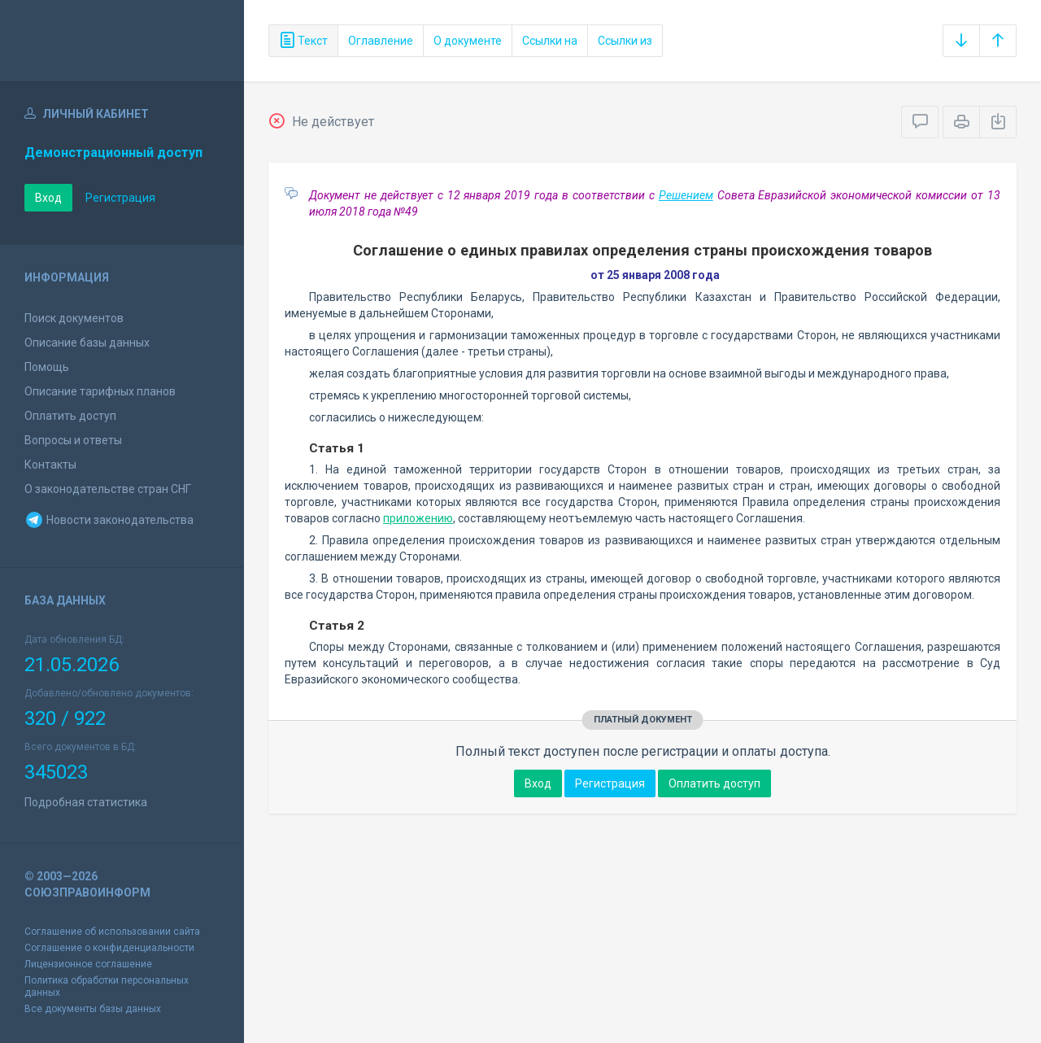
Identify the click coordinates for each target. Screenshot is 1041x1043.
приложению (418, 518)
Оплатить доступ (70, 415)
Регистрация (120, 197)
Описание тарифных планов (100, 391)
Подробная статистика (85, 802)
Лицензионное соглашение (88, 964)
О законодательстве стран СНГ (107, 488)
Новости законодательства (109, 520)
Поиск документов (74, 318)
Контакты (50, 464)
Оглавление (380, 40)
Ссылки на (549, 40)
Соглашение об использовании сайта (112, 931)
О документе (467, 40)
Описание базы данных (87, 342)
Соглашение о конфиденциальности (109, 948)
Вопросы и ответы (73, 440)
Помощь (46, 366)
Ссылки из (625, 40)
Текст (303, 41)
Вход (48, 197)
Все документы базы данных (92, 1009)
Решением (686, 195)
